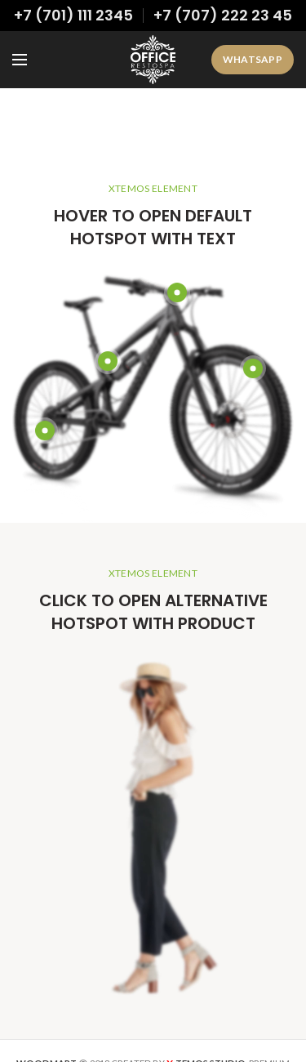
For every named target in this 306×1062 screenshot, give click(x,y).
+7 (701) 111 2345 (73, 15)
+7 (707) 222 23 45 (222, 15)
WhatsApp (252, 59)
